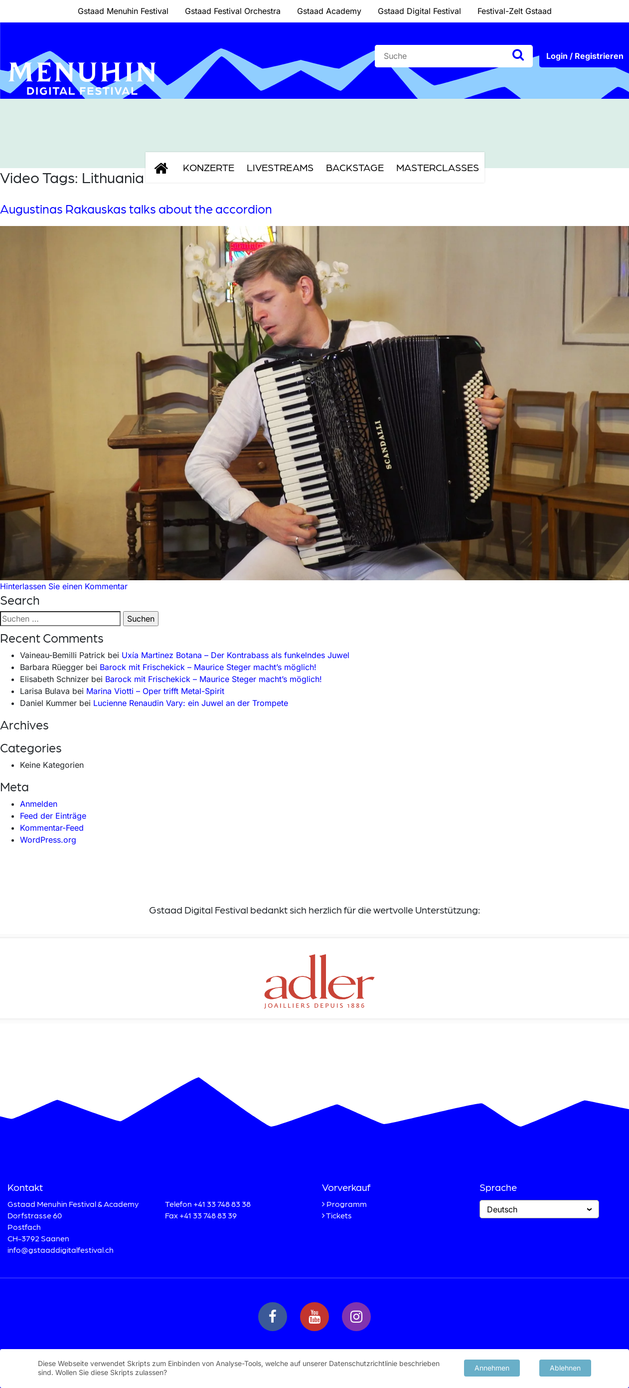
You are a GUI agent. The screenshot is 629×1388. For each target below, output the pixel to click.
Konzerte (208, 167)
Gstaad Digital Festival (419, 11)
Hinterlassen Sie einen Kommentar (64, 586)
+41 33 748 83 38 (222, 1203)
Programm (346, 1203)
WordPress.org (48, 840)
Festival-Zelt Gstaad (514, 11)
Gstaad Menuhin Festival (123, 11)
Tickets (339, 1215)
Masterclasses (437, 167)
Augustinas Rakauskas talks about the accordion (136, 209)
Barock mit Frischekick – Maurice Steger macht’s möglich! (208, 667)
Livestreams (280, 167)
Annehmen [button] (491, 1367)
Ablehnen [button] (565, 1367)
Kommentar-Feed (52, 828)
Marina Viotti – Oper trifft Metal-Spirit (155, 691)
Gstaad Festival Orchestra (233, 11)
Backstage (355, 167)
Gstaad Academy (329, 11)
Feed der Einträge (53, 816)
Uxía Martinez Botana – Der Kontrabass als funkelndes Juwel (235, 655)
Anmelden (38, 804)
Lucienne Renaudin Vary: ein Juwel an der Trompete (190, 703)
